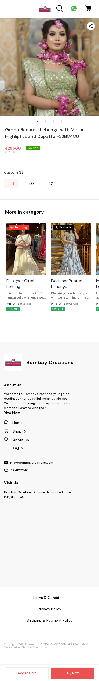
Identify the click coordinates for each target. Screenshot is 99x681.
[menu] (8, 9)
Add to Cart (27, 673)
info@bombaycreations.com (31, 463)
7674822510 (19, 470)
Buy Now (72, 673)
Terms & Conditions (34, 647)
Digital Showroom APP (56, 644)
